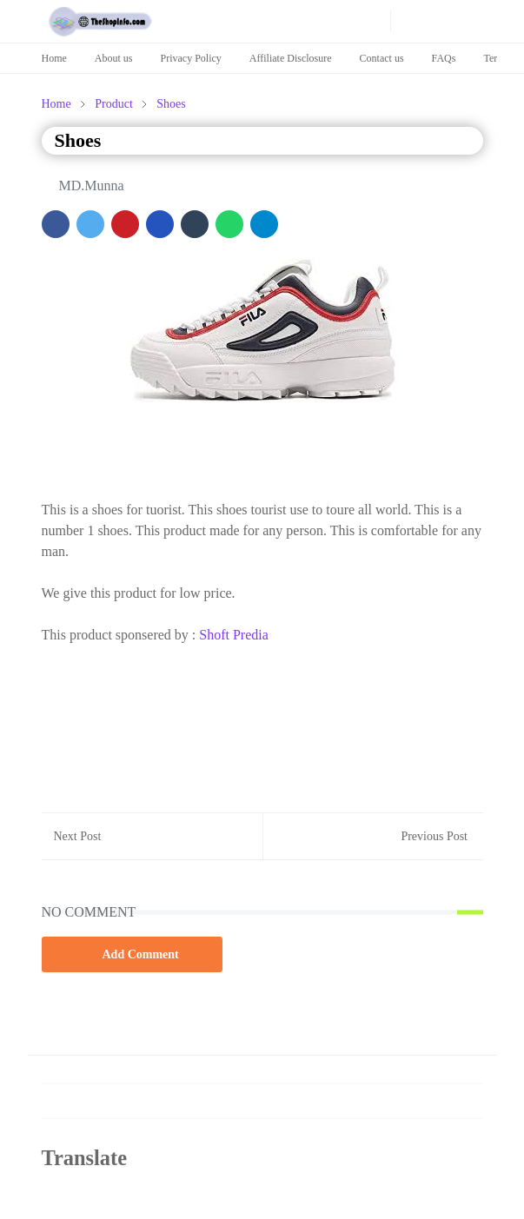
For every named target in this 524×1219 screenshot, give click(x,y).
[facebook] (261, 20)
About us (114, 58)
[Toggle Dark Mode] (409, 21)
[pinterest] (317, 20)
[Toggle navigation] (468, 21)
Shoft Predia (234, 634)
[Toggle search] (438, 20)
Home (54, 58)
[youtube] (289, 20)
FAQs (444, 58)
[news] (345, 20)
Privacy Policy (191, 58)
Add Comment (132, 953)
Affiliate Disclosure (290, 58)
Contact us (382, 58)
